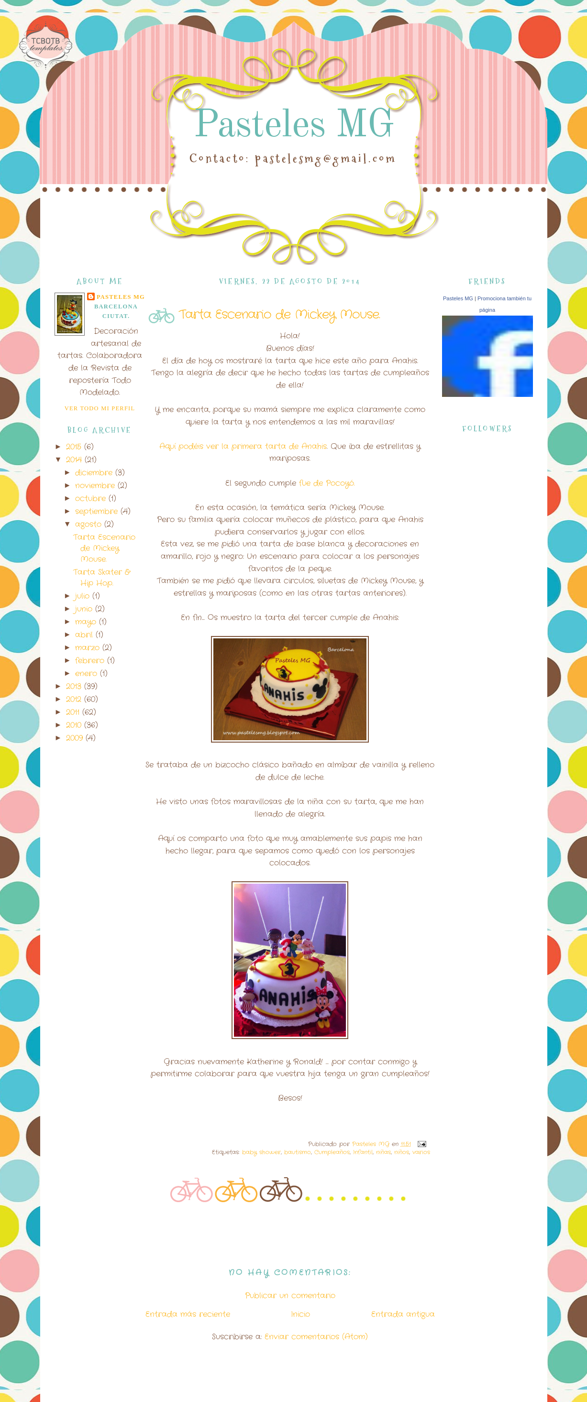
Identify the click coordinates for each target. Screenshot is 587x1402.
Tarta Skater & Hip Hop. (101, 578)
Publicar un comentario (290, 1295)
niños (401, 1152)
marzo (88, 647)
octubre (92, 498)
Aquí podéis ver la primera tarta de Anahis (243, 446)
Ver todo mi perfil (100, 408)
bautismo (297, 1152)
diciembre (95, 472)
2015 (75, 446)
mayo (87, 621)
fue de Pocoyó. (325, 483)
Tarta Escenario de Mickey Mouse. (104, 548)
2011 (74, 712)
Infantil (363, 1152)
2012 (75, 699)
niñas (383, 1152)
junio (85, 608)
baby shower (261, 1152)
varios (421, 1152)
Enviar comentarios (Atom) (316, 1336)
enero (87, 673)
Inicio (300, 1314)
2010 (75, 725)
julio (83, 596)
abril (85, 634)
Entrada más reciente (187, 1314)
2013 (75, 686)
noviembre (96, 485)
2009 (76, 738)
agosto (89, 524)
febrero (91, 660)
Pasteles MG (293, 126)
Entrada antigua (403, 1314)
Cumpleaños (332, 1152)
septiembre (98, 511)
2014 (75, 459)
